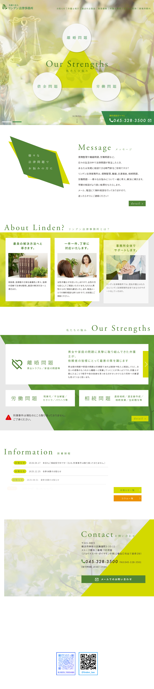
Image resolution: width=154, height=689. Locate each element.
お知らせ (61, 8)
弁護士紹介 (73, 8)
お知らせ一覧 (133, 490)
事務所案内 (145, 8)
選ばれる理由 (89, 8)
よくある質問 (130, 8)
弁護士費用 (115, 8)
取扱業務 (102, 8)
